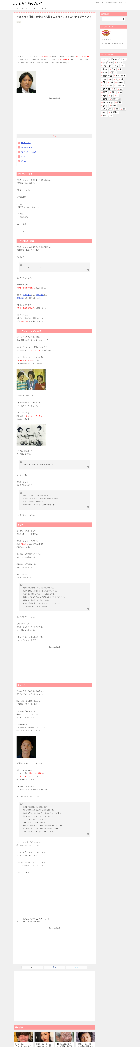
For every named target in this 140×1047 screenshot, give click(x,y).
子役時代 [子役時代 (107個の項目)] (120, 82)
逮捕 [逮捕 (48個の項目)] (123, 109)
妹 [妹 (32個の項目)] (111, 79)
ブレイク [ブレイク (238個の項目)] (107, 66)
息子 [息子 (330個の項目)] (105, 92)
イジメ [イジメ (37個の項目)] (105, 59)
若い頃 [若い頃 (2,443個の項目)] (107, 109)
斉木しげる (40, 295)
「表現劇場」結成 (26, 147)
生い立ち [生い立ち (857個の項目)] (108, 102)
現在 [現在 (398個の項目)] (105, 99)
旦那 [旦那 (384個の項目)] (113, 92)
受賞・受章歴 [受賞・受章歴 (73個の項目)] (120, 76)
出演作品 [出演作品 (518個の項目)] (107, 75)
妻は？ (23, 156)
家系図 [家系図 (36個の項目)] (110, 85)
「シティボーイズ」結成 (28, 152)
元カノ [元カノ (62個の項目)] (105, 69)
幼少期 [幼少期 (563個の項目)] (106, 89)
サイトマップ (26, 8)
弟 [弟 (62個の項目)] (114, 89)
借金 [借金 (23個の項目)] (123, 65)
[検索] (113, 19)
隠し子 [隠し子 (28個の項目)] (105, 112)
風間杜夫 (20, 298)
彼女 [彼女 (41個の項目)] (120, 89)
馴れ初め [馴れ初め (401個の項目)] (107, 115)
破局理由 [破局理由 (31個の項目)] (113, 105)
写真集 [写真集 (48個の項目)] (105, 72)
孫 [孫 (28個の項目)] (103, 85)
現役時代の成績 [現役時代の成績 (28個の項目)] (115, 99)
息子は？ (23, 161)
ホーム (16, 8)
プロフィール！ (26, 143)
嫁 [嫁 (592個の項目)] (104, 82)
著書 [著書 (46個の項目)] (117, 109)
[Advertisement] (54, 38)
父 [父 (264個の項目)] (118, 96)
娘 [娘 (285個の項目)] (122, 79)
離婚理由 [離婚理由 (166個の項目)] (114, 112)
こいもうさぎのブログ (28, 3)
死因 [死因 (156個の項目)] (105, 96)
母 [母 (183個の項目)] (111, 96)
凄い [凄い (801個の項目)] (113, 72)
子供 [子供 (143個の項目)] (111, 82)
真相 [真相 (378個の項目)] (105, 105)
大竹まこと (27, 295)
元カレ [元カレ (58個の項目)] (114, 69)
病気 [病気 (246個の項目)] (119, 102)
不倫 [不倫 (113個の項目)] (116, 66)
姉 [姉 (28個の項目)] (116, 79)
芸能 (18, 22)
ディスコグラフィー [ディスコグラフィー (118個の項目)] (118, 59)
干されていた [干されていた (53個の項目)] (120, 85)
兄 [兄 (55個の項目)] (120, 69)
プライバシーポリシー (40, 8)
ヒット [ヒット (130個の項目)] (119, 62)
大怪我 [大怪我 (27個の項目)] (104, 79)
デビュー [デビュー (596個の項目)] (108, 62)
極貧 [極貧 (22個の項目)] (121, 92)
